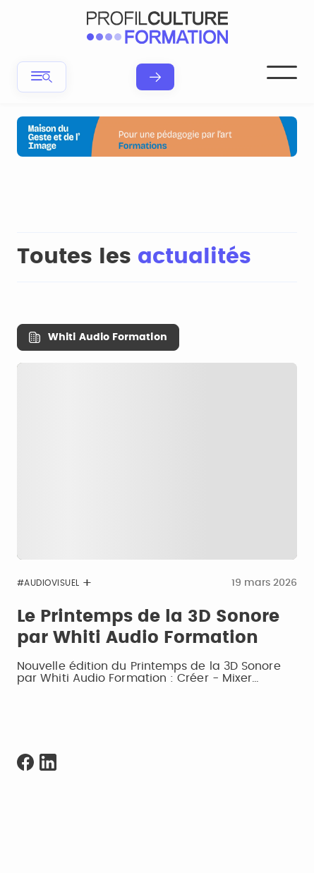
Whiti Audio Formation (107, 337)
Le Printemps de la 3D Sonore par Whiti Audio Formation (148, 627)
